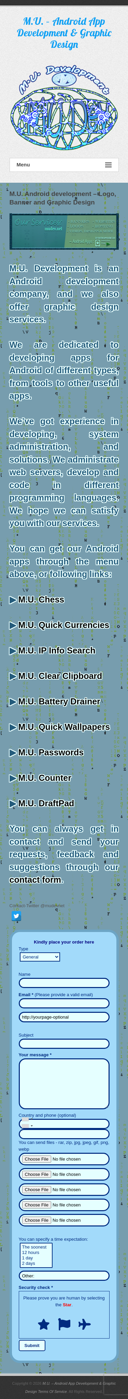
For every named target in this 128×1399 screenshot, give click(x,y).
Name (25, 974)
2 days (36, 1263)
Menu (64, 165)
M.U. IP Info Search (56, 650)
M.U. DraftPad (46, 803)
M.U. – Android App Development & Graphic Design (64, 33)
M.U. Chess (41, 599)
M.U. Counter (44, 778)
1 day (36, 1258)
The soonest (36, 1247)
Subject (26, 1035)
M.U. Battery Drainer (59, 701)
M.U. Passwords (51, 752)
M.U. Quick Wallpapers (64, 727)
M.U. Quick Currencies (63, 625)
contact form (35, 879)
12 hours (36, 1252)
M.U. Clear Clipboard (60, 676)
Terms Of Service (52, 1391)
